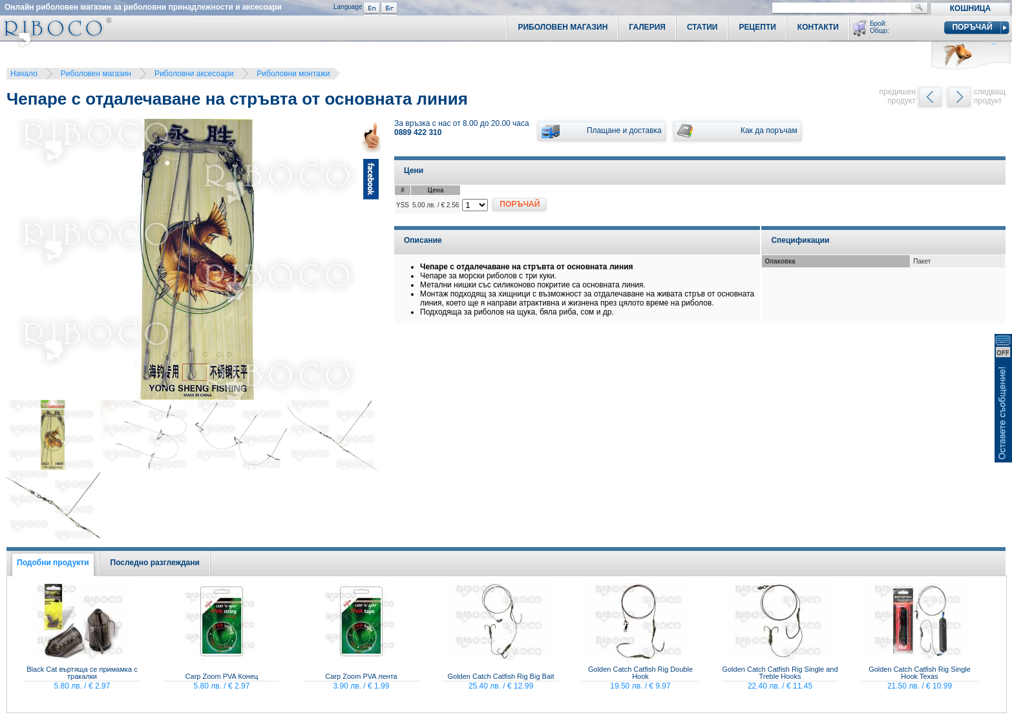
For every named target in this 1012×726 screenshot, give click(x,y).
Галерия (647, 27)
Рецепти (757, 27)
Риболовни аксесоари (193, 73)
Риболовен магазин (96, 73)
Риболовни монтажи (293, 73)
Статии (702, 27)
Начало (23, 73)
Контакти (818, 27)
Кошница (970, 8)
